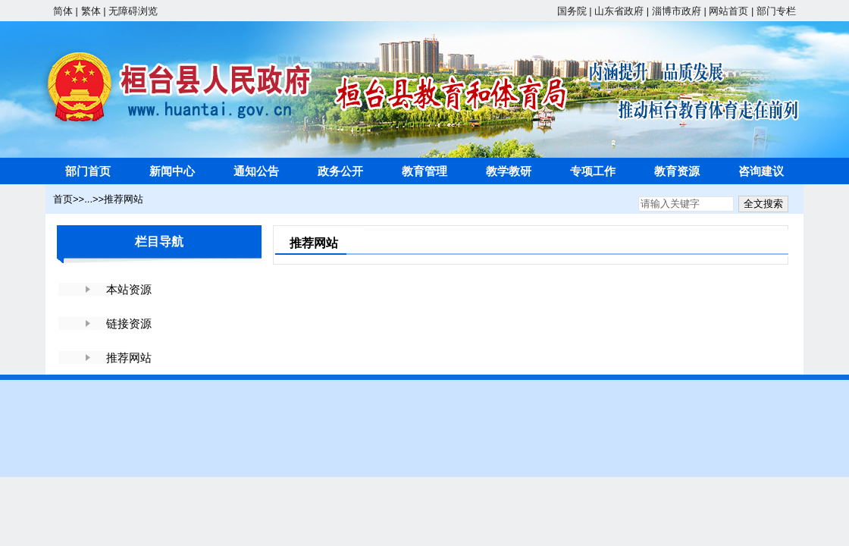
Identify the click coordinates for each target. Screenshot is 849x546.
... (88, 199)
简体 (63, 11)
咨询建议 (761, 171)
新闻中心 (172, 171)
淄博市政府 (676, 11)
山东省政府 (619, 11)
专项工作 (593, 171)
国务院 (572, 11)
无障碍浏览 (133, 11)
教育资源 (677, 171)
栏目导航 (159, 241)
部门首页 (88, 171)
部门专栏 (776, 11)
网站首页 (728, 11)
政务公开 (340, 171)
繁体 (91, 11)
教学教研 (508, 171)
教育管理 (424, 171)
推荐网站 (123, 199)
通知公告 (256, 171)
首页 (63, 199)
